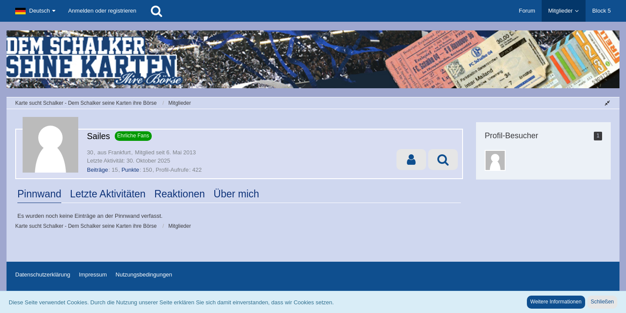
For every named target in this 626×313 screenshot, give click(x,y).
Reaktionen (179, 194)
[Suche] (156, 11)
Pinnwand (39, 194)
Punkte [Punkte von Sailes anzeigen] (130, 169)
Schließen (602, 302)
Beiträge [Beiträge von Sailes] (97, 169)
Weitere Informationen (556, 302)
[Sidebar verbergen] (607, 103)
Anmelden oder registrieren (102, 10)
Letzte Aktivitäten (108, 194)
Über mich (236, 194)
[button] (35, 11)
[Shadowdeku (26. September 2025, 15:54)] (495, 160)
